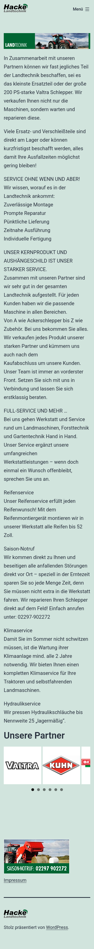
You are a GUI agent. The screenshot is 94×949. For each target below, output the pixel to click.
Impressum (15, 880)
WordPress (57, 927)
